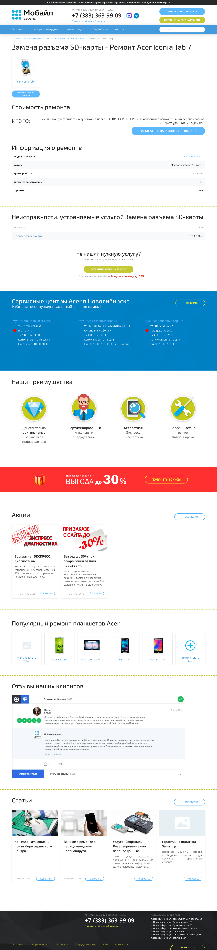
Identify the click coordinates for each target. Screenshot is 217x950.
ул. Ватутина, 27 (161, 326)
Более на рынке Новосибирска (183, 432)
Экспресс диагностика (133, 432)
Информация (75, 29)
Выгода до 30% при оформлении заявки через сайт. (80, 560)
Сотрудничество (85, 944)
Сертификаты (41, 944)
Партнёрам (100, 29)
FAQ (105, 944)
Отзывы (62, 944)
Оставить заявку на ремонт (109, 269)
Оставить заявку (182, 20)
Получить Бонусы (166, 479)
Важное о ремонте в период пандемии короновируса (80, 846)
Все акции (188, 517)
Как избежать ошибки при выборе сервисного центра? (33, 846)
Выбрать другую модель (26, 94)
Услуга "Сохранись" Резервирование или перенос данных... (129, 846)
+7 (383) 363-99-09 (97, 15)
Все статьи (188, 802)
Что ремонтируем (46, 29)
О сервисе (18, 29)
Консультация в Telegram (34, 339)
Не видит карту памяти (28, 236)
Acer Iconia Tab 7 (193, 156)
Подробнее (48, 594)
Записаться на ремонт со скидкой (168, 131)
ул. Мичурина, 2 (29, 326)
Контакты (121, 29)
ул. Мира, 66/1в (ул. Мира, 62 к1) (107, 326)
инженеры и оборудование (85, 432)
